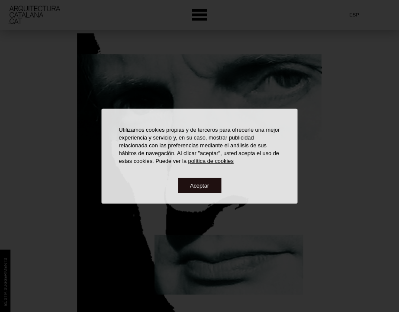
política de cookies (211, 160)
